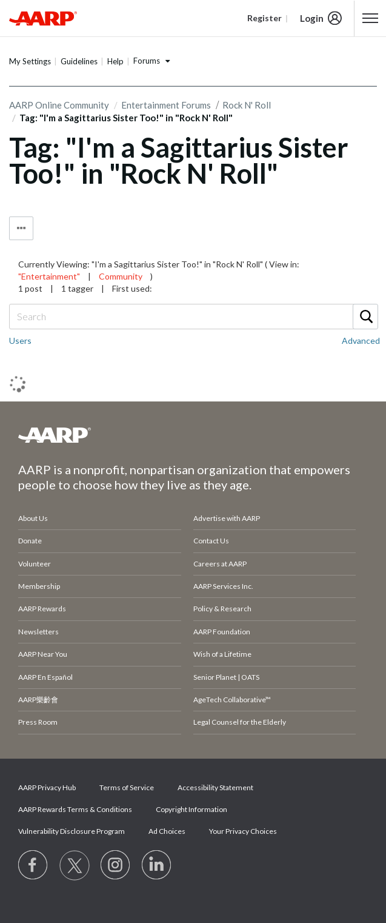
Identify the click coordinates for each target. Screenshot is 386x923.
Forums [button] (146, 60)
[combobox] (193, 316)
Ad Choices (166, 831)
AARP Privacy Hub (47, 787)
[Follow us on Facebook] (33, 865)
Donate (30, 540)
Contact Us (211, 540)
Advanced (361, 340)
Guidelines (79, 61)
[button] (370, 18)
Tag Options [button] (21, 228)
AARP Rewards (42, 608)
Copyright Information (191, 809)
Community (120, 276)
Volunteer (34, 563)
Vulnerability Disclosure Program (71, 831)
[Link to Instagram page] (116, 865)
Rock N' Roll (246, 104)
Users (20, 340)
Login (312, 18)
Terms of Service (126, 787)
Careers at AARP (220, 563)
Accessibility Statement (215, 787)
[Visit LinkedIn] (157, 865)
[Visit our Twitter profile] (74, 865)
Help (115, 61)
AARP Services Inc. (223, 586)
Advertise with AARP (226, 518)
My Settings (30, 61)
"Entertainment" (49, 276)
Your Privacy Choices (243, 831)
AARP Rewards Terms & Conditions (75, 809)
